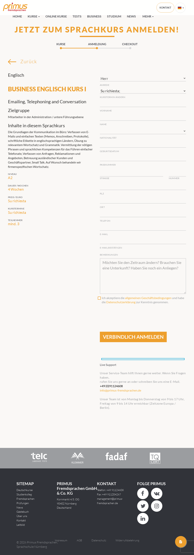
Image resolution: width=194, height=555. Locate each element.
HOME (17, 16)
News (131, 16)
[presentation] (128, 313)
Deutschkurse (24, 490)
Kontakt (21, 520)
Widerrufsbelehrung (127, 540)
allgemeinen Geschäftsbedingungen (148, 298)
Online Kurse (56, 16)
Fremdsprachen (25, 498)
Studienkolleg (24, 494)
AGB (79, 540)
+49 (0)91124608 (111, 386)
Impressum (61, 540)
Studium (114, 16)
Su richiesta (143, 91)
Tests (77, 16)
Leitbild (20, 524)
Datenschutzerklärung (120, 302)
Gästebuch (22, 511)
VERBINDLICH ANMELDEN (133, 337)
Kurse (34, 16)
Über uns (21, 516)
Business (94, 16)
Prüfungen (22, 503)
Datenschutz (99, 540)
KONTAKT (165, 7)
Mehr (148, 16)
